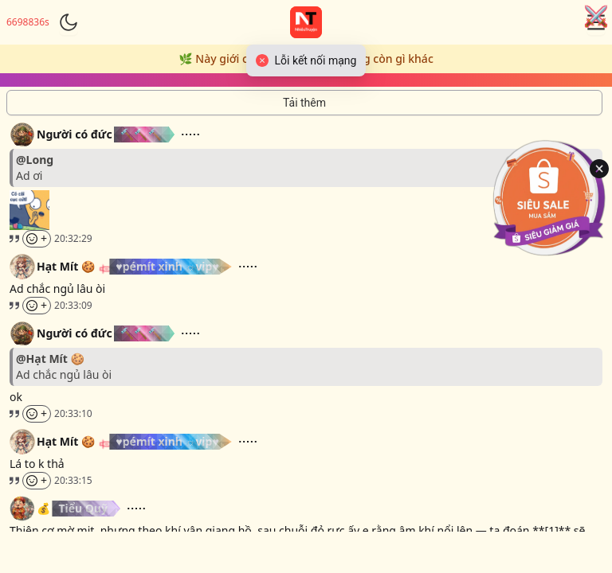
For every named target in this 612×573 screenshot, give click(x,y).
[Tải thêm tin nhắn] (304, 102)
